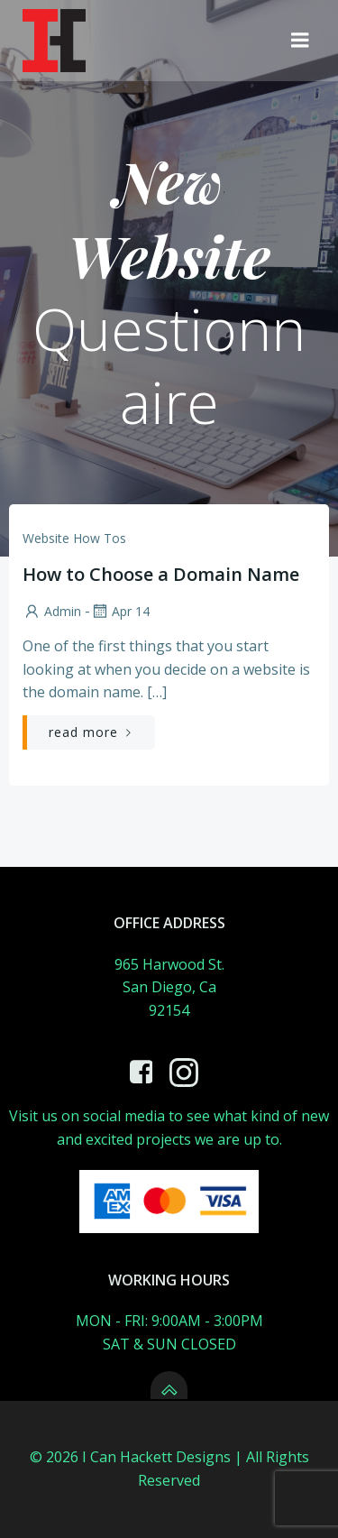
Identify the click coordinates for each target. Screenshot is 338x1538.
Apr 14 (120, 611)
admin (52, 611)
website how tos (74, 538)
